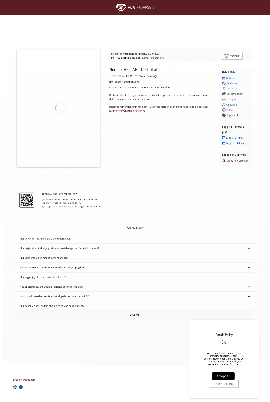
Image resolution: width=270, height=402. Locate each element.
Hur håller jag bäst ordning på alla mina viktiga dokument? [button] (52, 306)
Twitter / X (229, 88)
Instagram (229, 99)
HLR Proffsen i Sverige (142, 76)
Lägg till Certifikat (233, 138)
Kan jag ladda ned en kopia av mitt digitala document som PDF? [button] (55, 296)
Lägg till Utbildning (234, 143)
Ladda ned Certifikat (235, 160)
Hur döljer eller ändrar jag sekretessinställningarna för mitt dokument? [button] (59, 248)
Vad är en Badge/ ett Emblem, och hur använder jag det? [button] (51, 286)
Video (227, 110)
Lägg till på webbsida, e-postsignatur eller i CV (71, 206)
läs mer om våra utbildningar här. (128, 110)
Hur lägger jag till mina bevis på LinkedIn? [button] (43, 277)
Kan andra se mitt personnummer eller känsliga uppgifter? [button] (52, 267)
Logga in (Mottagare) (24, 379)
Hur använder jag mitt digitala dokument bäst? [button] (45, 238)
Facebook (229, 83)
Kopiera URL (231, 115)
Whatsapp (229, 105)
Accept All (223, 376)
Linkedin (228, 78)
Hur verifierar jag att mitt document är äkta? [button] (44, 257)
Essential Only (224, 384)
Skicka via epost (232, 94)
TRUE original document (128, 57)
